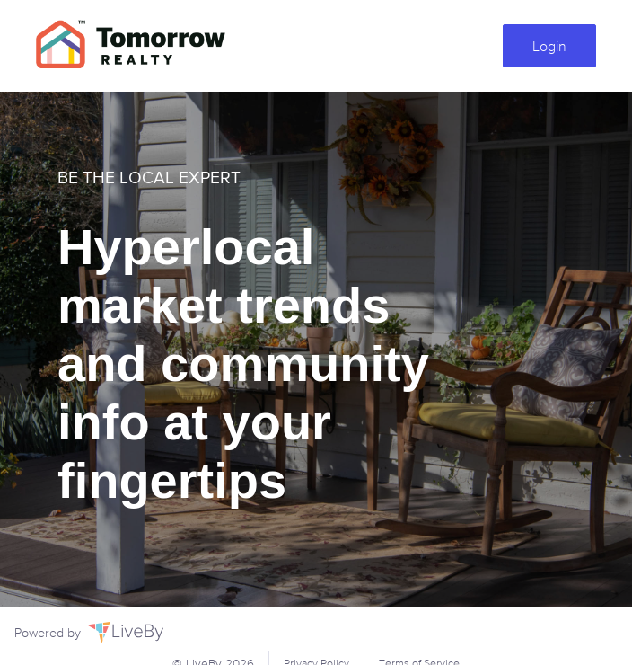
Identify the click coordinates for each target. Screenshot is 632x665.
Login (549, 46)
